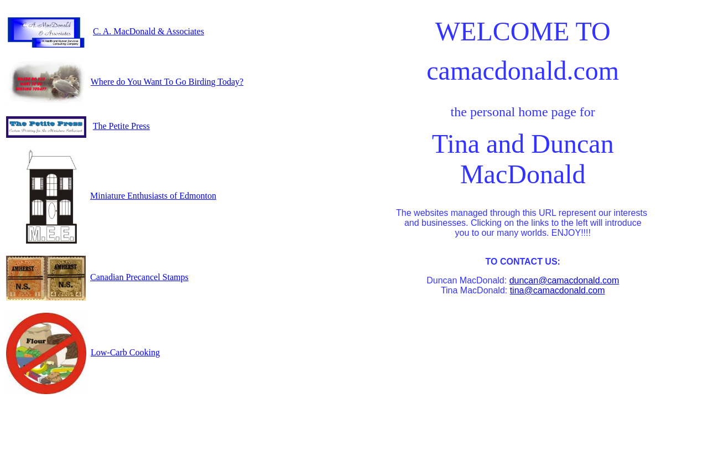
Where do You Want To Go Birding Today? (167, 81)
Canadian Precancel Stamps (139, 277)
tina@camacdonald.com (557, 290)
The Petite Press (121, 126)
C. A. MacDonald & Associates (148, 31)
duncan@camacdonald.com (564, 280)
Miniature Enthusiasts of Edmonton (153, 195)
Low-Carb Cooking (125, 352)
